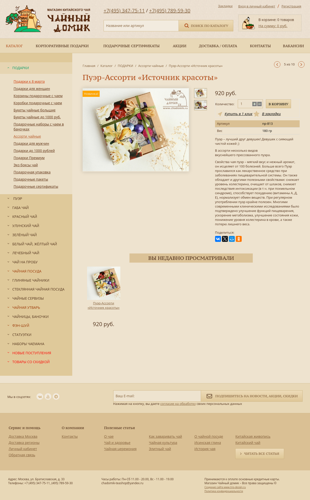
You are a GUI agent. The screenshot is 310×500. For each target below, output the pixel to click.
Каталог (106, 65)
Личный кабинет (23, 448)
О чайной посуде (208, 436)
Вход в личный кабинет (256, 6)
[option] (103, 298)
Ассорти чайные (151, 65)
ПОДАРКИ (125, 65)
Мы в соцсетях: (19, 397)
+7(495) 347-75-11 (124, 10)
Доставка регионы (24, 442)
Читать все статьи (261, 453)
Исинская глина (207, 442)
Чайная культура (163, 442)
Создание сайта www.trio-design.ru (225, 487)
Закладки (225, 6)
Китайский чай (247, 442)
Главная (89, 65)
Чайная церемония (120, 448)
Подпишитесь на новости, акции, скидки (252, 395)
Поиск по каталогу (205, 25)
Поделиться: (224, 232)
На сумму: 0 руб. (272, 25)
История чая (204, 448)
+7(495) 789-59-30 (169, 10)
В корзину (278, 104)
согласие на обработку (178, 403)
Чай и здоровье (117, 442)
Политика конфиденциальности (223, 491)
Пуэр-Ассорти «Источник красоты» (103, 305)
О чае (109, 436)
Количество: (225, 104)
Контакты (70, 436)
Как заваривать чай (165, 436)
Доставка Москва (23, 436)
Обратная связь (22, 455)
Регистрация (291, 6)
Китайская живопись (252, 436)
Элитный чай (160, 448)
